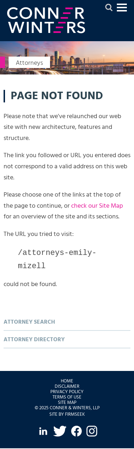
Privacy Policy (67, 392)
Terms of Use (67, 398)
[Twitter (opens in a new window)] (59, 431)
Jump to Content (122, 10)
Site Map (67, 403)
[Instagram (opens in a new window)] (91, 431)
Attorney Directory (34, 340)
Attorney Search (29, 323)
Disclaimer (67, 387)
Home (67, 382)
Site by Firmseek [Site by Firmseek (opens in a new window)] (67, 415)
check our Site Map (97, 206)
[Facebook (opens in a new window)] (76, 431)
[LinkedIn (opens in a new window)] (43, 431)
